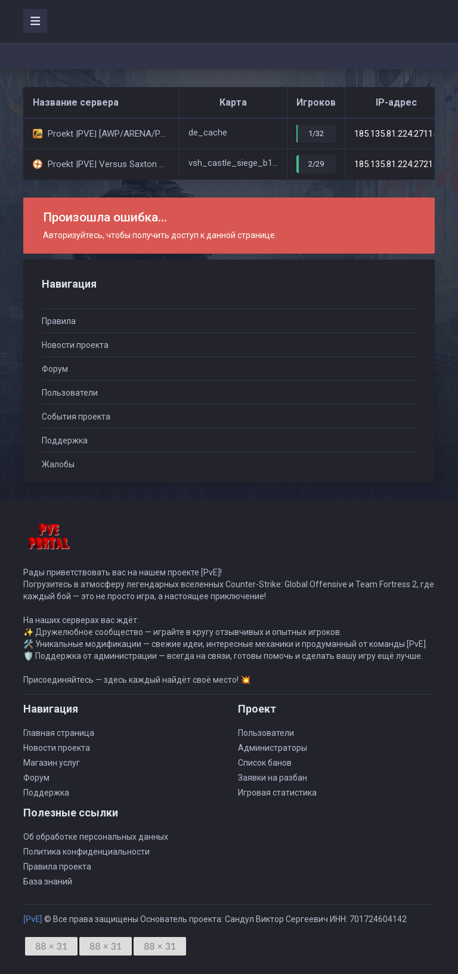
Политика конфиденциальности (86, 851)
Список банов (265, 763)
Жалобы (58, 464)
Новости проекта (75, 345)
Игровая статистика (277, 792)
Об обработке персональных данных (95, 837)
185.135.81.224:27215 (396, 164)
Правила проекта (57, 866)
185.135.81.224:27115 (396, 133)
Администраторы (272, 748)
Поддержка (65, 440)
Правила (59, 321)
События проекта (76, 416)
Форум (55, 369)
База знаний (47, 881)
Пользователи (70, 392)
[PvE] (32, 919)
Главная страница (58, 733)
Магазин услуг (51, 763)
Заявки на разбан (272, 777)
